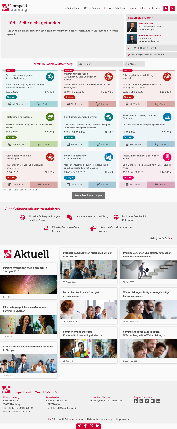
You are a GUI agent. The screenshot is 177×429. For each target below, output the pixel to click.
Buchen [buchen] (43, 104)
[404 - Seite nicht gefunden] (165, 8)
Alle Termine (16, 104)
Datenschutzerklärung (98, 419)
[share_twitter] (91, 426)
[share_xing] (79, 426)
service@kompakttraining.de (106, 400)
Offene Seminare (92, 8)
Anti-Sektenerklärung (70, 419)
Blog (143, 8)
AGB (51, 419)
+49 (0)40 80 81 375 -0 (20, 407)
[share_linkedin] (98, 426)
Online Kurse (72, 8)
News (133, 8)
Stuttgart (11, 97)
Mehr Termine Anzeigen (88, 195)
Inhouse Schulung (114, 8)
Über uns (154, 8)
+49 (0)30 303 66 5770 (63, 407)
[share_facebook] (85, 426)
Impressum (121, 419)
